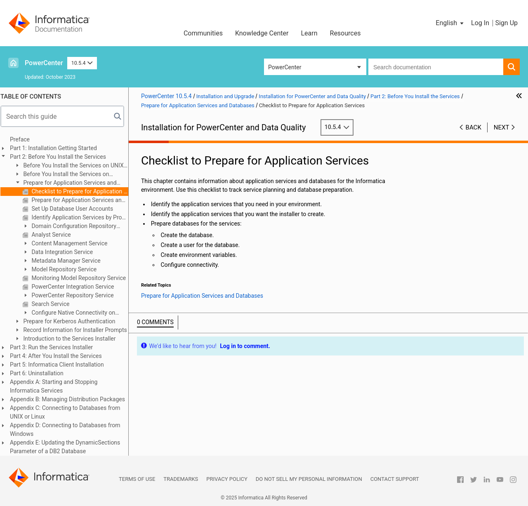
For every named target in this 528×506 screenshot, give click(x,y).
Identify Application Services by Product (83, 217)
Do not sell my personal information (309, 479)
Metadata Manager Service (69, 260)
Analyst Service (54, 234)
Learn (309, 33)
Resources (345, 33)
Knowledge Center (262, 33)
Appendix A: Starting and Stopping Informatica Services (57, 386)
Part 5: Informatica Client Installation (61, 364)
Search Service (53, 304)
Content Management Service (72, 243)
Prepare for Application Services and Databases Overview (83, 200)
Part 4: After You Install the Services (60, 356)
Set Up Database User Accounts (75, 208)
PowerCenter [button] (284, 67)
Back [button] (473, 127)
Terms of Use (137, 479)
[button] (450, 23)
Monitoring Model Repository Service (82, 278)
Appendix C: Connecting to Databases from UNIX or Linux (69, 412)
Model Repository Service (67, 269)
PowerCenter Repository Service (76, 295)
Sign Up (506, 23)
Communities (203, 33)
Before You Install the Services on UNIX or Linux (72, 166)
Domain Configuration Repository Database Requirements (73, 227)
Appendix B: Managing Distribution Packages (71, 399)
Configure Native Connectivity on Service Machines (72, 313)
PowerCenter (44, 63)
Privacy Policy (226, 479)
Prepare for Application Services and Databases (69, 183)
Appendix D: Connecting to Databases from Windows (69, 429)
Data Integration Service (65, 252)
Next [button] (501, 127)
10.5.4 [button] (82, 63)
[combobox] (435, 67)
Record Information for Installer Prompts (78, 330)
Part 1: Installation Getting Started (57, 148)
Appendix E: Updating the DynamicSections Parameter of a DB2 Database (69, 446)
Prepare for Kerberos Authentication (72, 321)
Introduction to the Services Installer (73, 338)
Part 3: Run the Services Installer (55, 347)
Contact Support (394, 479)
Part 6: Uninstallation (40, 373)
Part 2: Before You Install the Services (62, 156)
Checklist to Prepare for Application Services (83, 191)
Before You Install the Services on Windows (65, 175)
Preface (23, 139)
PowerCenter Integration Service (76, 286)
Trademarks (180, 479)
